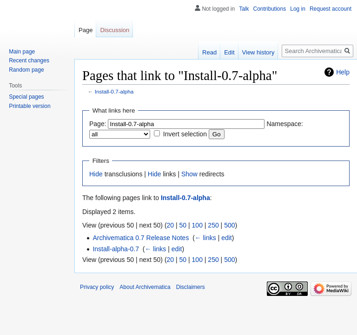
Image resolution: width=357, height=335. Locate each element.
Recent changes (29, 60)
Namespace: (284, 123)
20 (170, 225)
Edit (229, 52)
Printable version (29, 106)
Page (86, 30)
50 (183, 225)
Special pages (26, 97)
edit (226, 237)
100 (197, 225)
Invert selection (185, 134)
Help (343, 72)
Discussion (114, 30)
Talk (244, 9)
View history (258, 52)
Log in (297, 9)
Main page (22, 51)
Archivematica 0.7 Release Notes (141, 237)
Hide (96, 174)
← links (205, 237)
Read (209, 52)
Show (189, 174)
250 (213, 225)
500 (229, 225)
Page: (97, 123)
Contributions (269, 9)
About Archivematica (144, 287)
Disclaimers (190, 287)
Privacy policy (97, 287)
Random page (26, 70)
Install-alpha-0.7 (116, 249)
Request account (330, 9)
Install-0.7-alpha (114, 91)
